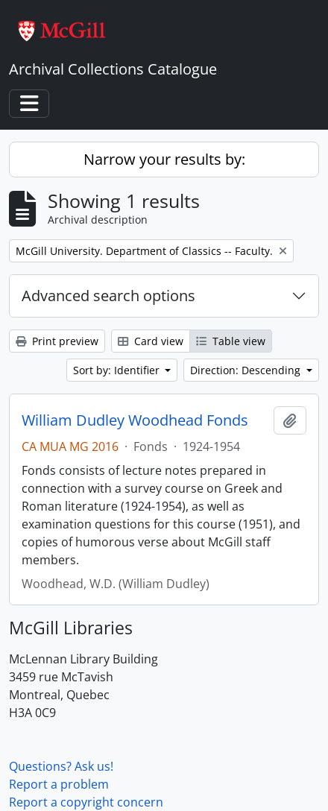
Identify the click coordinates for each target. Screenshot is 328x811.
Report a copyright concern (86, 802)
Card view (150, 341)
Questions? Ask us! (61, 766)
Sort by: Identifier (118, 370)
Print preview (57, 341)
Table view (230, 341)
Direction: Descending (246, 370)
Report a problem (59, 784)
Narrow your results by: (164, 159)
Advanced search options (108, 295)
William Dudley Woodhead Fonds (135, 420)
